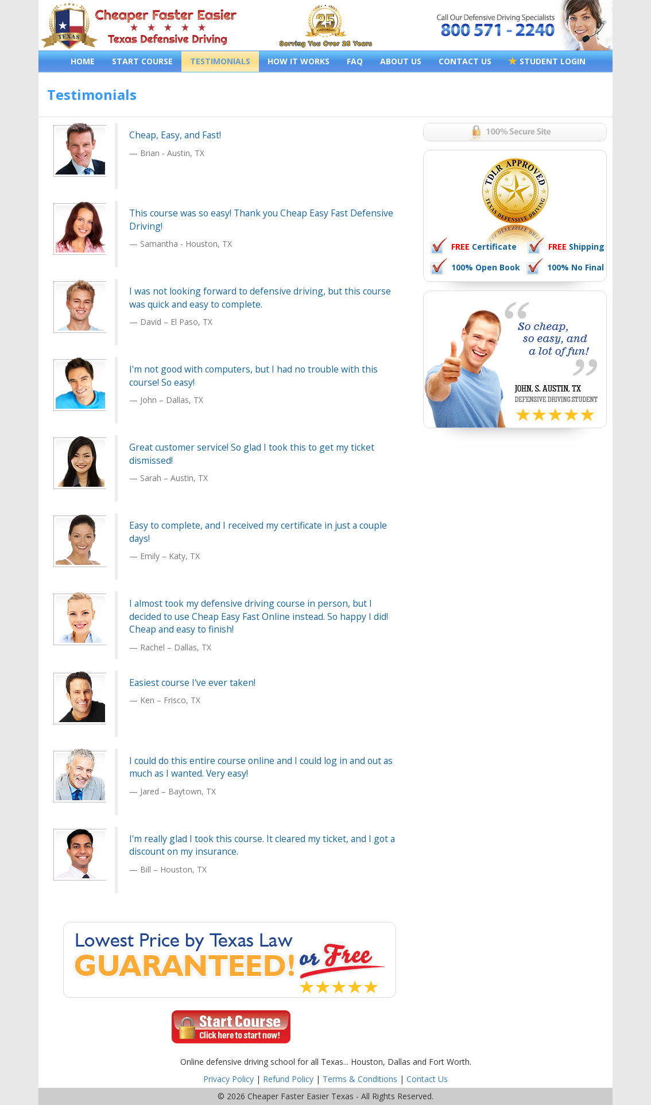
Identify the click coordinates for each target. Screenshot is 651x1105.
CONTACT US (465, 61)
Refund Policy (288, 1078)
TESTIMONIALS (220, 61)
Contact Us (427, 1078)
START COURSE (142, 61)
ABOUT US (400, 61)
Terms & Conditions (360, 1078)
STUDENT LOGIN (547, 61)
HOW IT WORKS (299, 61)
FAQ (355, 61)
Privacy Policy (228, 1078)
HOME (83, 61)
